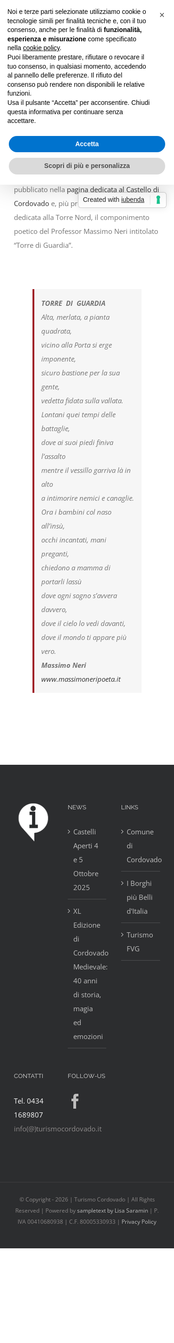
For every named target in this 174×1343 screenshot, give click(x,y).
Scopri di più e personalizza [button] (86, 165)
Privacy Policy (139, 1222)
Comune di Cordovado (141, 845)
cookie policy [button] (41, 48)
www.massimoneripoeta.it (81, 679)
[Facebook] (75, 1101)
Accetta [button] (87, 144)
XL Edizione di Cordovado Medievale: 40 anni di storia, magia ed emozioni (87, 973)
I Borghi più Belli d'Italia (140, 897)
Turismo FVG (140, 941)
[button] (162, 14)
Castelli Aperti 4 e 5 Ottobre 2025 (85, 859)
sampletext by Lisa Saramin (112, 1210)
